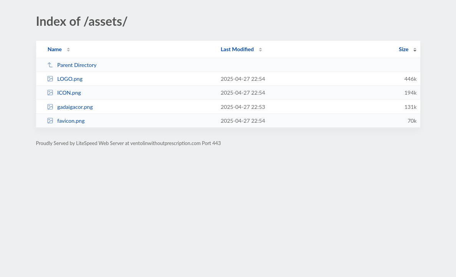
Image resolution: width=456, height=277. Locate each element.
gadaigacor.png (70, 106)
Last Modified (237, 49)
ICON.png (64, 92)
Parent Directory (72, 65)
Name (55, 49)
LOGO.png (65, 78)
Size (403, 49)
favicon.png (66, 120)
